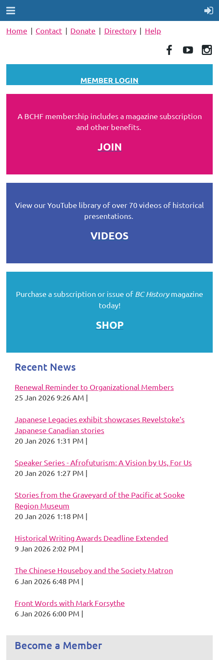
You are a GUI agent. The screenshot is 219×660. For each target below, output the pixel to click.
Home (16, 30)
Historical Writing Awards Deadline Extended (91, 537)
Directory (120, 30)
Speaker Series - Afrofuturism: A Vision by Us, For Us (103, 462)
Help (153, 30)
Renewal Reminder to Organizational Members (94, 386)
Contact (49, 30)
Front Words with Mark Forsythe (70, 602)
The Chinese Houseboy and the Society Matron (94, 570)
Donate (82, 30)
